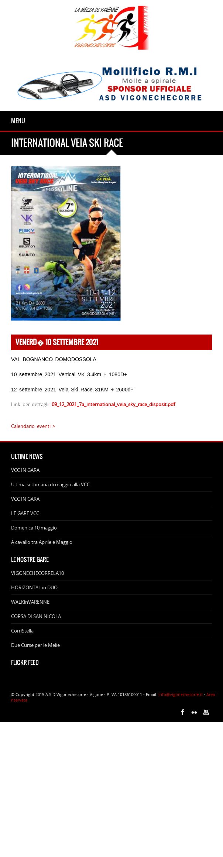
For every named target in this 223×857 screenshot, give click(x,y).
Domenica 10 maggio (34, 527)
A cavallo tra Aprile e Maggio (41, 542)
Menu (18, 120)
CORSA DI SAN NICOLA (36, 616)
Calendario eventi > (33, 426)
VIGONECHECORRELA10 (37, 573)
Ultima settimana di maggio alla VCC (50, 484)
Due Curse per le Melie (35, 645)
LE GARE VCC (25, 513)
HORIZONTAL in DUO (34, 587)
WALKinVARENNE (30, 602)
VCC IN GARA (25, 470)
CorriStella (22, 630)
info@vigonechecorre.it (180, 694)
